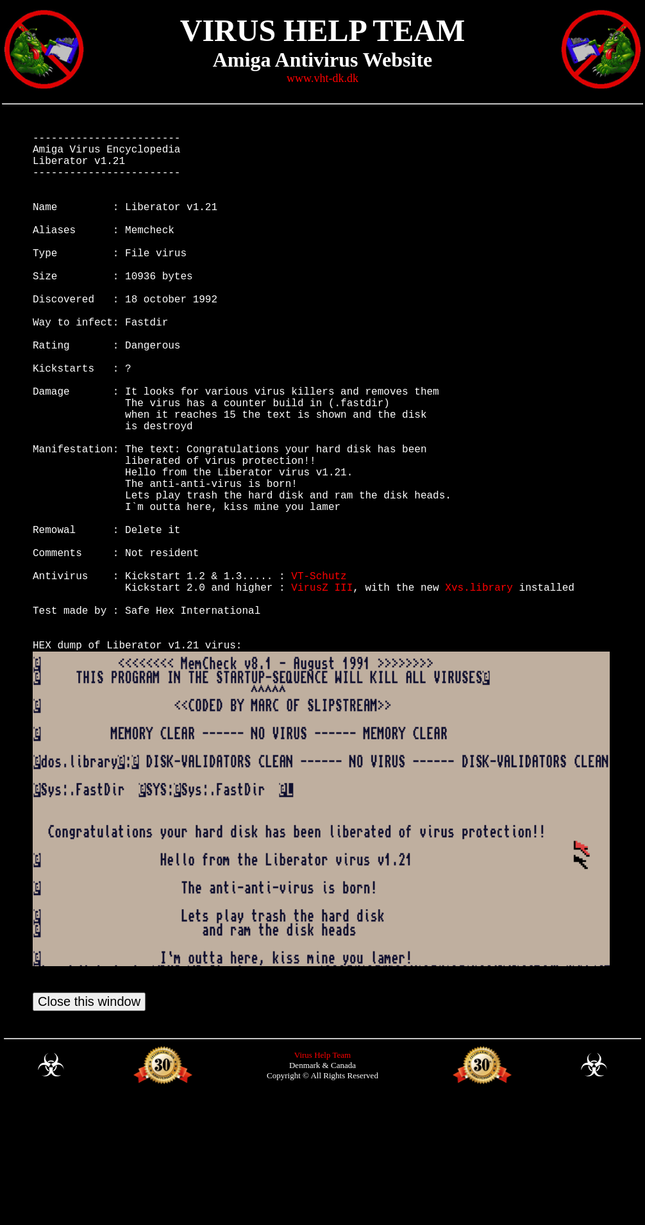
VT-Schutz (318, 675)
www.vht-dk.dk (322, 78)
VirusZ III (322, 689)
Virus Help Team (322, 1178)
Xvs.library (479, 689)
